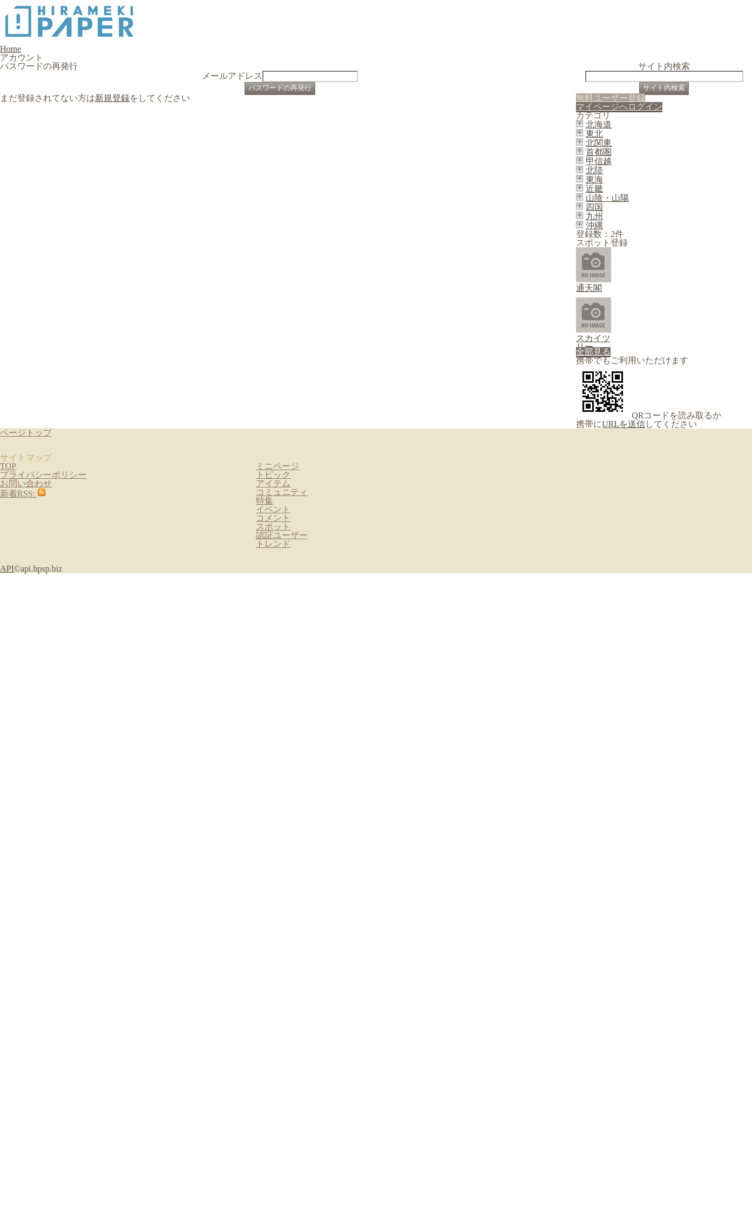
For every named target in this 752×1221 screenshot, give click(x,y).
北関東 (622, 400)
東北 (618, 376)
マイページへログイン (671, 293)
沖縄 (618, 616)
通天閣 (637, 707)
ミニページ (278, 1093)
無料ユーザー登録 (672, 262)
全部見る (720, 810)
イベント (275, 1201)
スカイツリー (649, 753)
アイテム (275, 1136)
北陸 (618, 473)
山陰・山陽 (630, 544)
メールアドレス (290, 149)
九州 (618, 592)
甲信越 (622, 448)
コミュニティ (282, 1158)
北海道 (622, 353)
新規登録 (114, 215)
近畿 (618, 520)
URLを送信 (655, 941)
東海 (618, 496)
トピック (275, 1114)
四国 (618, 568)
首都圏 (622, 424)
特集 (268, 1179)
